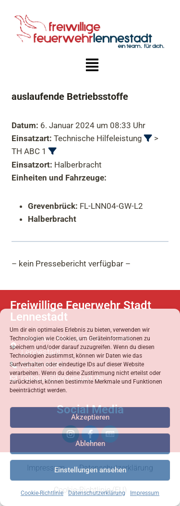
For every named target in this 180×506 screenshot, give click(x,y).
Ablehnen (90, 443)
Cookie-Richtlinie (42, 493)
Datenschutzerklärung (96, 493)
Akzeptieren (90, 417)
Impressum (144, 493)
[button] (92, 66)
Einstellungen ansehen (90, 470)
